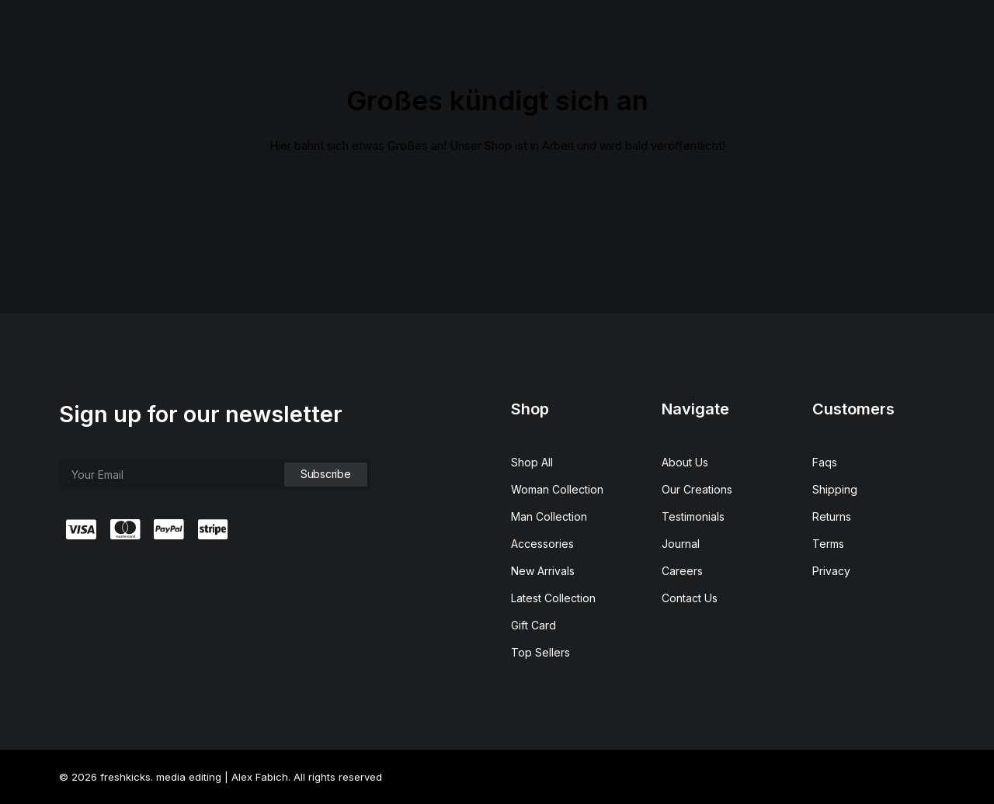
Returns (831, 516)
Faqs (824, 462)
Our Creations (697, 489)
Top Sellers (540, 652)
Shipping (834, 489)
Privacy (831, 570)
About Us (685, 462)
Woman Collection (557, 489)
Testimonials (693, 516)
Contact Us (690, 598)
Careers (682, 570)
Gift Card (533, 625)
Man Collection (549, 516)
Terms (828, 543)
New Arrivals (543, 570)
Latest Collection (553, 598)
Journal (681, 543)
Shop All (532, 462)
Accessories (542, 543)
